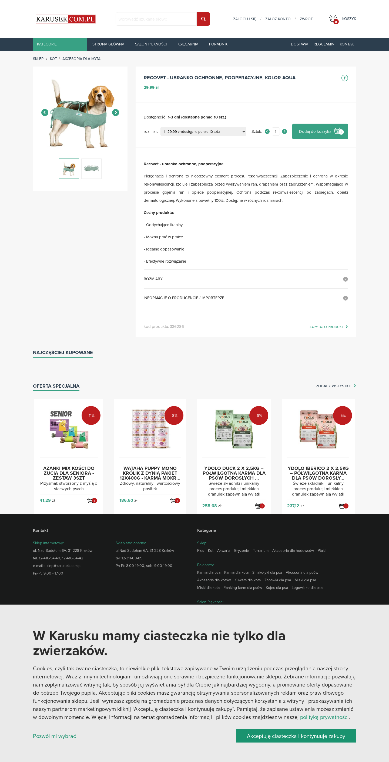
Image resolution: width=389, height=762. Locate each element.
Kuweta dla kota (247, 580)
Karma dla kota (236, 572)
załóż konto (278, 19)
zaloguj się (244, 19)
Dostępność (154, 117)
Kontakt (348, 44)
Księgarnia (187, 44)
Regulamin (324, 44)
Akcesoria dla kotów (214, 580)
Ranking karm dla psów (242, 587)
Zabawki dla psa (277, 580)
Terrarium (261, 550)
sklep (38, 58)
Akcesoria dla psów (302, 572)
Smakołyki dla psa (267, 572)
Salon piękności (151, 44)
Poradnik (218, 44)
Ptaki (322, 550)
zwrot (306, 19)
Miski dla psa (305, 580)
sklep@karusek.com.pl (63, 565)
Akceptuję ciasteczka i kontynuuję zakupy (296, 736)
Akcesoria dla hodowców (293, 550)
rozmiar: (151, 131)
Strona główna (108, 44)
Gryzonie (241, 550)
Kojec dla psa (277, 587)
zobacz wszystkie (334, 386)
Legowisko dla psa (307, 587)
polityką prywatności (324, 717)
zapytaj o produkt (327, 327)
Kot (53, 58)
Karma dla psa (208, 572)
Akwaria (223, 550)
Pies (200, 550)
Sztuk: (256, 131)
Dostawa (299, 44)
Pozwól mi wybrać (54, 736)
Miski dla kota (208, 587)
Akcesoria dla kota (81, 58)
